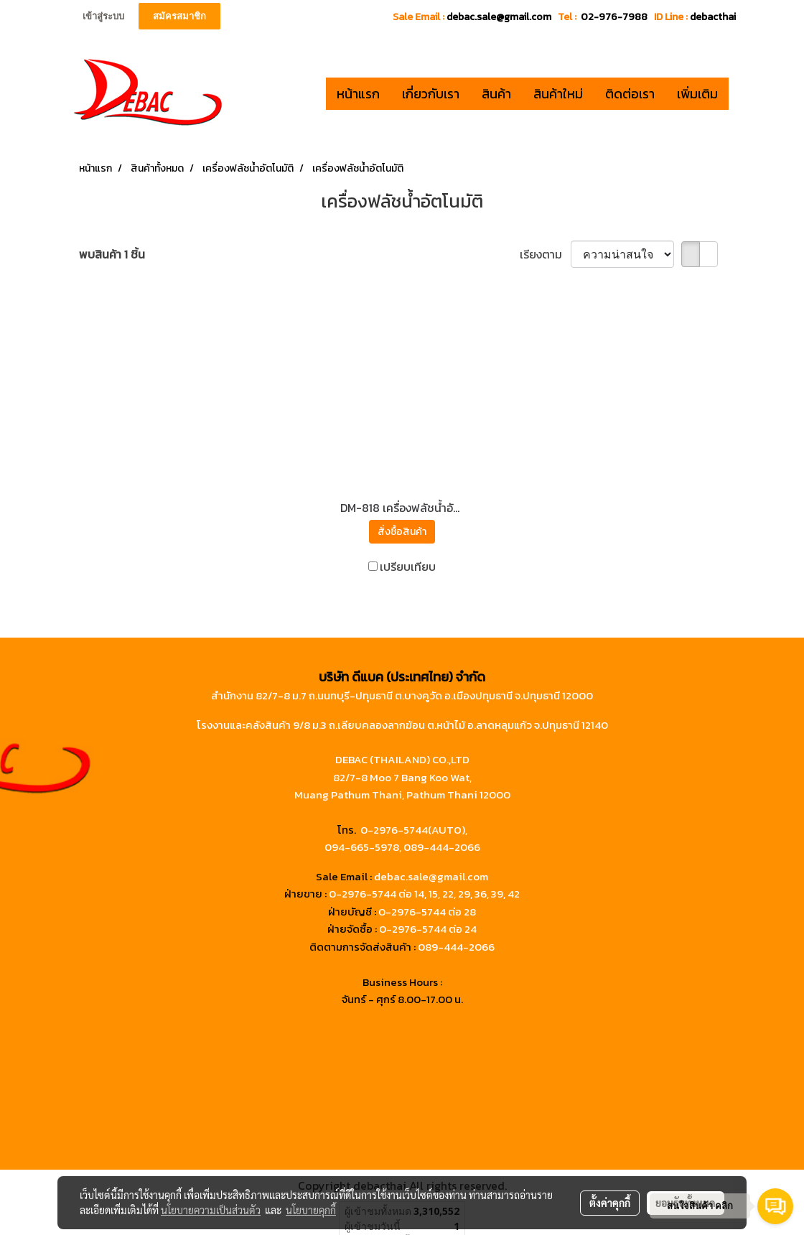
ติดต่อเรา (630, 93)
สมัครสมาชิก (179, 16)
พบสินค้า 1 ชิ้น (112, 254)
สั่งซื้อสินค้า (402, 531)
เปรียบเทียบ (408, 566)
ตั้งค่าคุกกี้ (609, 1202)
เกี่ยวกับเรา (430, 93)
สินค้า (496, 93)
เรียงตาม (545, 254)
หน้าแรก (358, 93)
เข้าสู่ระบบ (103, 16)
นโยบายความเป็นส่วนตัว (211, 1209)
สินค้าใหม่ (558, 93)
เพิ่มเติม (697, 93)
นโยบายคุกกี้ (311, 1209)
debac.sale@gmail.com (431, 876)
